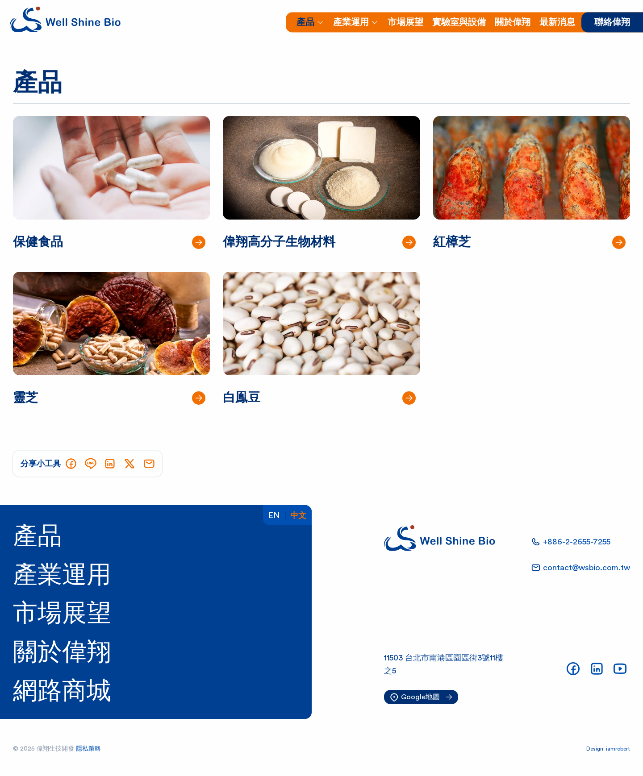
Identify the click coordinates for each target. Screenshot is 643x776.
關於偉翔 (62, 652)
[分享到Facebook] (71, 464)
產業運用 (62, 575)
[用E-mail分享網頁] (149, 464)
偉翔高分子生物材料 (279, 242)
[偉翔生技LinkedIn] (597, 669)
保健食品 (38, 242)
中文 (298, 515)
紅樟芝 (452, 242)
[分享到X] (129, 464)
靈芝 (25, 397)
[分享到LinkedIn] (110, 464)
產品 (37, 536)
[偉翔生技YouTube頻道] (620, 669)
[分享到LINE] (91, 464)
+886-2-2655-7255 (576, 542)
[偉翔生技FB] (573, 669)
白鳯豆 (241, 397)
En (274, 515)
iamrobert (618, 748)
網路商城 (62, 691)
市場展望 (62, 614)
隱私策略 (88, 748)
